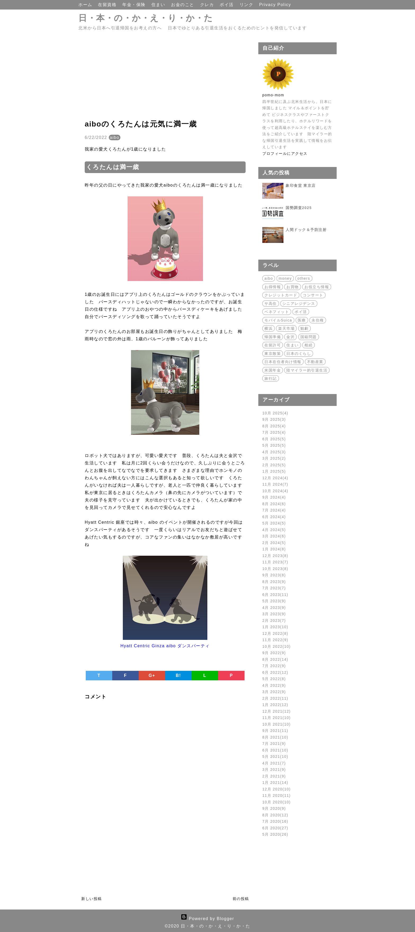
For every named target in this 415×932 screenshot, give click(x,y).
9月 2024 (274, 497)
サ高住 (270, 303)
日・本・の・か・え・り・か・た (145, 18)
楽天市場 (286, 328)
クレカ (207, 4)
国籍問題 (308, 337)
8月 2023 (274, 582)
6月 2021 (275, 750)
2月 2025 (274, 465)
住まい (159, 4)
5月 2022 (274, 679)
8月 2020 (275, 815)
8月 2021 (275, 737)
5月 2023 (274, 601)
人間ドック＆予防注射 (306, 230)
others (303, 278)
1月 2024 (274, 549)
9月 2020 (274, 808)
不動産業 (315, 362)
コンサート (313, 295)
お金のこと (183, 4)
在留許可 (272, 345)
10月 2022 (276, 646)
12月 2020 (276, 789)
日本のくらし (298, 353)
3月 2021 (274, 769)
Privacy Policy (275, 4)
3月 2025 (274, 458)
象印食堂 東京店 (301, 185)
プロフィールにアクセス (285, 153)
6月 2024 (274, 517)
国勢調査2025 (299, 208)
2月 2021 (274, 776)
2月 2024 (274, 543)
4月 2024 (274, 530)
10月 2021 (276, 724)
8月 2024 (274, 504)
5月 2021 (275, 756)
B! (178, 675)
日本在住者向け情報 (282, 362)
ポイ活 (227, 4)
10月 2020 (276, 802)
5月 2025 (274, 445)
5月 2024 (274, 523)
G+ (152, 675)
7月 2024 (274, 510)
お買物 (292, 287)
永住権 (318, 320)
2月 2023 (274, 620)
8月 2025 (274, 426)
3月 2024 (274, 536)
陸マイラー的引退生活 (306, 370)
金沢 (290, 337)
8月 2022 (275, 659)
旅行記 (270, 378)
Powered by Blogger (207, 918)
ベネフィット (276, 312)
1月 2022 (275, 705)
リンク (247, 4)
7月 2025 (274, 432)
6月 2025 (274, 439)
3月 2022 (274, 692)
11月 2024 (275, 484)
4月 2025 (274, 452)
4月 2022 (274, 685)
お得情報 (272, 287)
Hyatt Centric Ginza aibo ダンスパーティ (165, 646)
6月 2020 (275, 828)
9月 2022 (274, 653)
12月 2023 (275, 556)
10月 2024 (275, 491)
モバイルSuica (278, 320)
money (285, 278)
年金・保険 (134, 4)
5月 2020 (275, 834)
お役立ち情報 (316, 287)
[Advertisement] (165, 79)
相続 (308, 345)
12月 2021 (276, 711)
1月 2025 (274, 471)
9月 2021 (275, 731)
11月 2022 (275, 640)
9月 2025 (274, 419)
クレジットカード (280, 295)
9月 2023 (274, 575)
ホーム (86, 4)
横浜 (268, 328)
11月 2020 (276, 795)
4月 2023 (274, 607)
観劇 (304, 328)
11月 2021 (276, 718)
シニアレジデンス (298, 303)
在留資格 (108, 4)
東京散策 (272, 353)
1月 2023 (275, 627)
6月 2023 (275, 594)
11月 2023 (275, 562)
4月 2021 (274, 763)
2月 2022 (275, 698)
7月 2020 (275, 821)
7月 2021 (274, 743)
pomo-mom (273, 95)
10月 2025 (275, 413)
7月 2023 (274, 588)
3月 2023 (274, 614)
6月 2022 (275, 672)
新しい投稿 (91, 899)
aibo (114, 137)
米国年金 (272, 370)
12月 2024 (275, 478)
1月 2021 (275, 782)
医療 (302, 320)
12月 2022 (275, 633)
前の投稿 (241, 899)
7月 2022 (274, 666)
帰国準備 (272, 337)
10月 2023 (275, 569)
